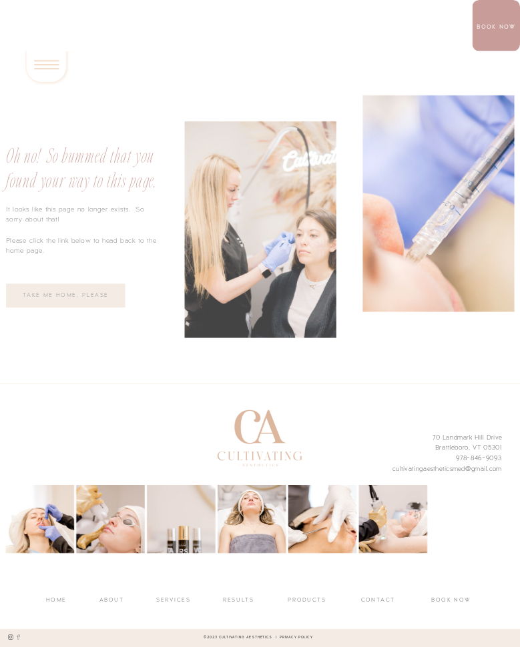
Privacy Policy (296, 636)
